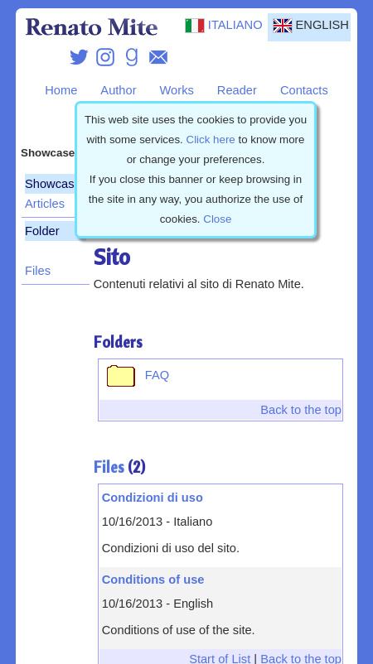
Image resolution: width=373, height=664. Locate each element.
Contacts (304, 90)
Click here (210, 139)
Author (118, 90)
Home (61, 90)
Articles (45, 203)
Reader (237, 90)
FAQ (135, 375)
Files (38, 270)
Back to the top (301, 409)
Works (177, 90)
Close (217, 219)
